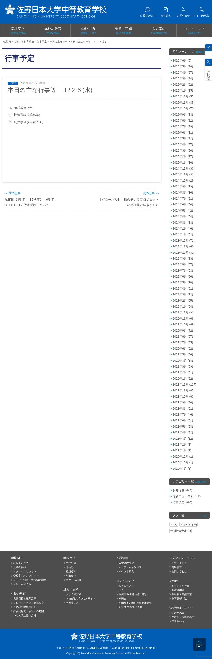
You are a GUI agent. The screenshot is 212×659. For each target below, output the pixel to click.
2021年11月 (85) (184, 390)
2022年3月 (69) (183, 366)
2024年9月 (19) (183, 186)
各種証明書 (178, 590)
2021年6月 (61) (183, 420)
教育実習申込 (179, 598)
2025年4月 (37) (183, 144)
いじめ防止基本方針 (24, 615)
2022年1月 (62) (183, 378)
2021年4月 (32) (183, 432)
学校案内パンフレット (26, 575)
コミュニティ (194, 31)
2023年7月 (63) (183, 270)
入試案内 (158, 31)
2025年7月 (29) (183, 126)
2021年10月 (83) (184, 396)
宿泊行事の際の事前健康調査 (135, 602)
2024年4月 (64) (183, 216)
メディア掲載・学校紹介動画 (29, 579)
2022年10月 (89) (184, 324)
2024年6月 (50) (183, 204)
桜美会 (122, 598)
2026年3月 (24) (183, 78)
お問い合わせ (179, 571)
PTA (121, 590)
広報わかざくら (22, 584)
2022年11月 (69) (184, 318)
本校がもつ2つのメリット (80, 598)
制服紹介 (71, 575)
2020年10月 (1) (183, 462)
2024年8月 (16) (183, 192)
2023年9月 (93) (183, 258)
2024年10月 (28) (184, 180)
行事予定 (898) (182, 502)
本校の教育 (52, 31)
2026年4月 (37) (183, 72)
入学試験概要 (126, 563)
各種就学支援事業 (182, 594)
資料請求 (177, 567)
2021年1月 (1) (182, 450)
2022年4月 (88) (183, 360)
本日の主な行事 (180, 585)
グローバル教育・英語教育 (28, 602)
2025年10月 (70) (184, 108)
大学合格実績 (73, 594)
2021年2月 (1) (182, 444)
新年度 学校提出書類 (130, 607)
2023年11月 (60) (184, 246)
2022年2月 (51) (183, 372)
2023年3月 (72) (183, 294)
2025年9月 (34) (183, 114)
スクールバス (73, 579)
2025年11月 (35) (184, 102)
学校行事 (71, 563)
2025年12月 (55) (184, 96)
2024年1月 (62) (183, 234)
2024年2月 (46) (183, 228)
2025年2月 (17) (183, 156)
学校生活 (88, 31)
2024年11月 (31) (184, 174)
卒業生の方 (178, 621)
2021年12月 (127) (184, 384)
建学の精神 (19, 567)
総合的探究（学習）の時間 (28, 611)
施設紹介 (71, 571)
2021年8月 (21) (183, 408)
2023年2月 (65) (183, 300)
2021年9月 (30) (183, 402)
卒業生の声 (72, 602)
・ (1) (173, 524)
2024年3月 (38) (183, 222)
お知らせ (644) (182, 490)
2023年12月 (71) (184, 240)
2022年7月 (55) (183, 342)
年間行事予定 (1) (180, 530)
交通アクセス (179, 563)
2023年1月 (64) (183, 306)
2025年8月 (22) (183, 120)
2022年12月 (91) (184, 312)
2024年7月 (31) (183, 198)
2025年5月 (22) (183, 138)
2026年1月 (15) (183, 90)
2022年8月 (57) (183, 336)
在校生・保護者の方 (183, 617)
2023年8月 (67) (183, 264)
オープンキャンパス (130, 567)
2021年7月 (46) (183, 414)
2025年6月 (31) (183, 132)
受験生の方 (178, 612)
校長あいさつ (21, 563)
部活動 (70, 567)
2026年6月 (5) (182, 60)
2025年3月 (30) (183, 150)
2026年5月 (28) (183, 66)
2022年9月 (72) (183, 330)
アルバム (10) (188, 524)
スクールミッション (24, 571)
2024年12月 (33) (184, 168)
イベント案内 (126, 571)
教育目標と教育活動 (24, 598)
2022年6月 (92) (183, 348)
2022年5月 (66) (183, 354)
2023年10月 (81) (184, 252)
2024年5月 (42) (183, 210)
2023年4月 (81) (183, 288)
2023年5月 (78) (183, 282)
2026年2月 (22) (183, 84)
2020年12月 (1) (183, 456)
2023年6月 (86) (183, 276)
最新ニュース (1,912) (187, 496)
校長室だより (126, 585)
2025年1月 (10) (183, 162)
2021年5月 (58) (183, 426)
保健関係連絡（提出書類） (134, 594)
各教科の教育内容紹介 (26, 607)
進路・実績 (123, 31)
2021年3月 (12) (183, 438)
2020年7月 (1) (182, 468)
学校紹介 (17, 31)
